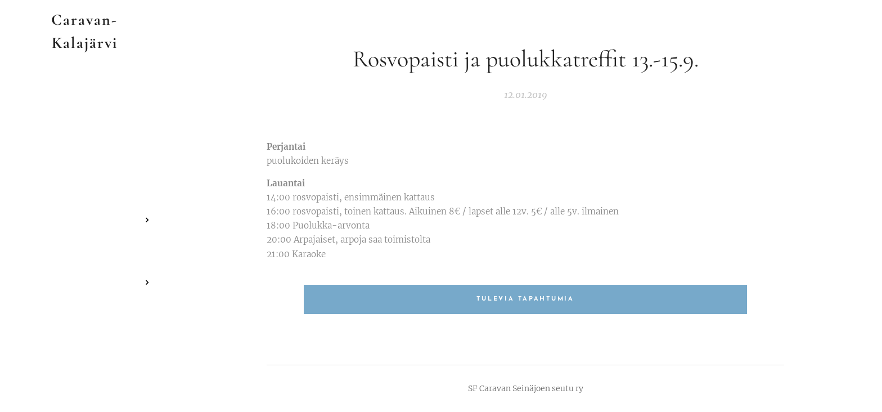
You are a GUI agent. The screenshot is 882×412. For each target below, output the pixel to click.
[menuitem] (84, 186)
